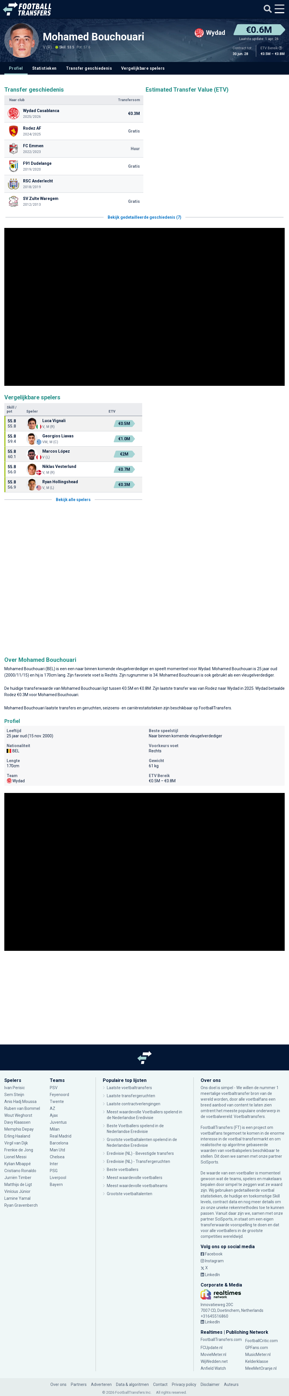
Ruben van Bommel (22, 1108)
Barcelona (59, 1143)
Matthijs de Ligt (18, 1184)
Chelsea (57, 1157)
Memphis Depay (19, 1129)
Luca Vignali (54, 420)
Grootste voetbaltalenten (129, 1193)
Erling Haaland (17, 1136)
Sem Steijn (14, 1094)
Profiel (16, 68)
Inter (54, 1163)
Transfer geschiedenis (89, 68)
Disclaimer (210, 1384)
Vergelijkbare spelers (143, 68)
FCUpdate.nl (212, 1347)
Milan (55, 1129)
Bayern (56, 1184)
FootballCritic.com (261, 1340)
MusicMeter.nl (258, 1354)
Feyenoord (59, 1094)
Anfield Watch (213, 1368)
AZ (52, 1108)
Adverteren (101, 1384)
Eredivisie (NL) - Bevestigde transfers (140, 1153)
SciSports (209, 1162)
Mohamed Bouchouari (93, 37)
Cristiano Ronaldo (20, 1170)
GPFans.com (256, 1347)
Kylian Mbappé (17, 1163)
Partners (79, 1384)
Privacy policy (184, 1384)
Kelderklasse (256, 1361)
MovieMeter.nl (213, 1354)
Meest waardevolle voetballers (134, 1177)
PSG (54, 1170)
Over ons (58, 1384)
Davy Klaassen (17, 1122)
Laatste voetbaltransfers (129, 1087)
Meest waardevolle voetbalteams (137, 1185)
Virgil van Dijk (16, 1143)
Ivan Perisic (14, 1087)
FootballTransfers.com (221, 1339)
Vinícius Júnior (17, 1191)
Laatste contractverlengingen (133, 1104)
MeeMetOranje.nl (261, 1368)
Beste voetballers (122, 1169)
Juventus (58, 1122)
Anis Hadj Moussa (20, 1101)
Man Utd (57, 1150)
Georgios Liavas (58, 436)
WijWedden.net (214, 1361)
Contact (160, 1384)
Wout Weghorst (18, 1115)
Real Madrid (60, 1136)
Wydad (204, 668)
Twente (57, 1101)
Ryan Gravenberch (21, 1205)
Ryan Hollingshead (60, 481)
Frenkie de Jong (18, 1150)
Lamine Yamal (17, 1198)
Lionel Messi (15, 1157)
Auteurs (231, 1384)
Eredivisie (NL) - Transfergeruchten (138, 1161)
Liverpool (58, 1177)
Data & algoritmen (132, 1384)
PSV (54, 1087)
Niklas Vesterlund (59, 466)
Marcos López (56, 451)
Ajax (54, 1115)
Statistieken (44, 68)
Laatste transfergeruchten (131, 1095)
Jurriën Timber (17, 1177)
